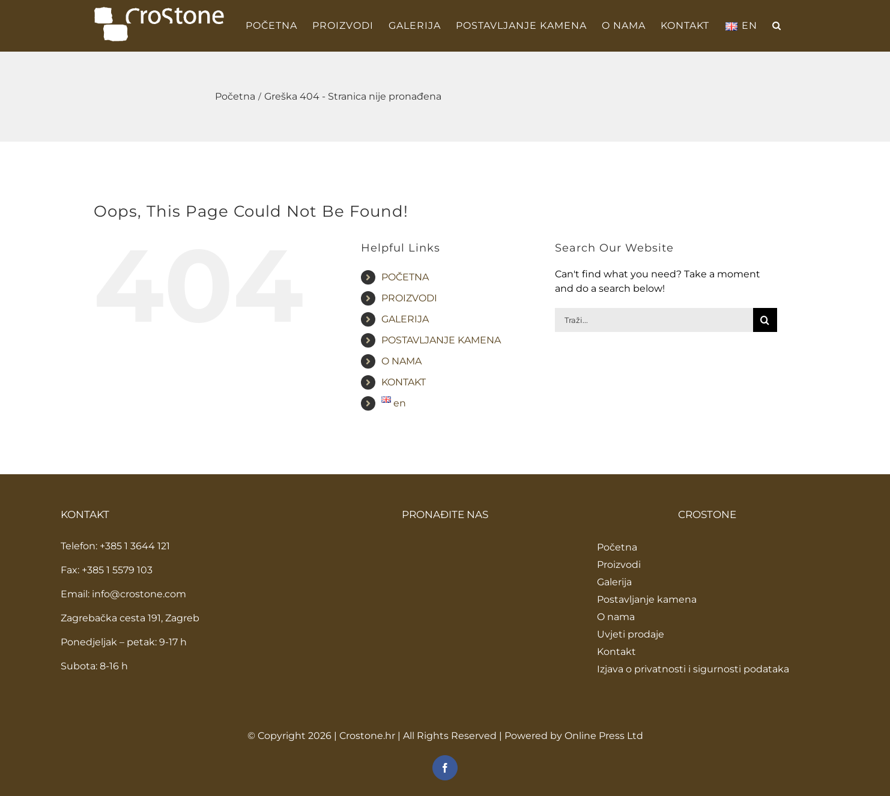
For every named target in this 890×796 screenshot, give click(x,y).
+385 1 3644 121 (135, 546)
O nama (616, 617)
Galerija (614, 582)
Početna (617, 547)
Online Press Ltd (604, 735)
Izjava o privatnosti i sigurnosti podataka (693, 669)
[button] (776, 26)
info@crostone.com (139, 594)
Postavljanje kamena (647, 599)
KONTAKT (403, 382)
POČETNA (405, 277)
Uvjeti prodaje (630, 634)
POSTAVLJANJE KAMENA (441, 340)
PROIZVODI (409, 298)
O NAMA (401, 361)
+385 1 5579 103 (117, 570)
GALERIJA (405, 319)
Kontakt (616, 651)
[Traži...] (654, 320)
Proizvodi (619, 564)
